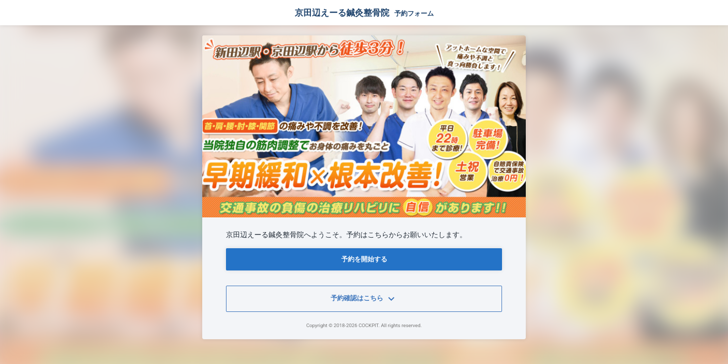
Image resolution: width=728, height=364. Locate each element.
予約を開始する (364, 259)
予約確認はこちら (364, 299)
